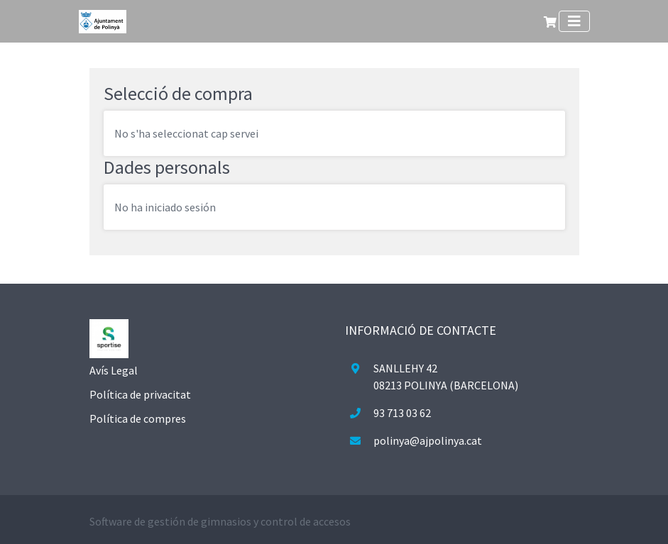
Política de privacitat (140, 394)
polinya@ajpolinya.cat (427, 440)
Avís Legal (113, 370)
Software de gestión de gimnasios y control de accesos (220, 521)
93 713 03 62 (402, 413)
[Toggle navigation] (574, 21)
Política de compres (137, 418)
